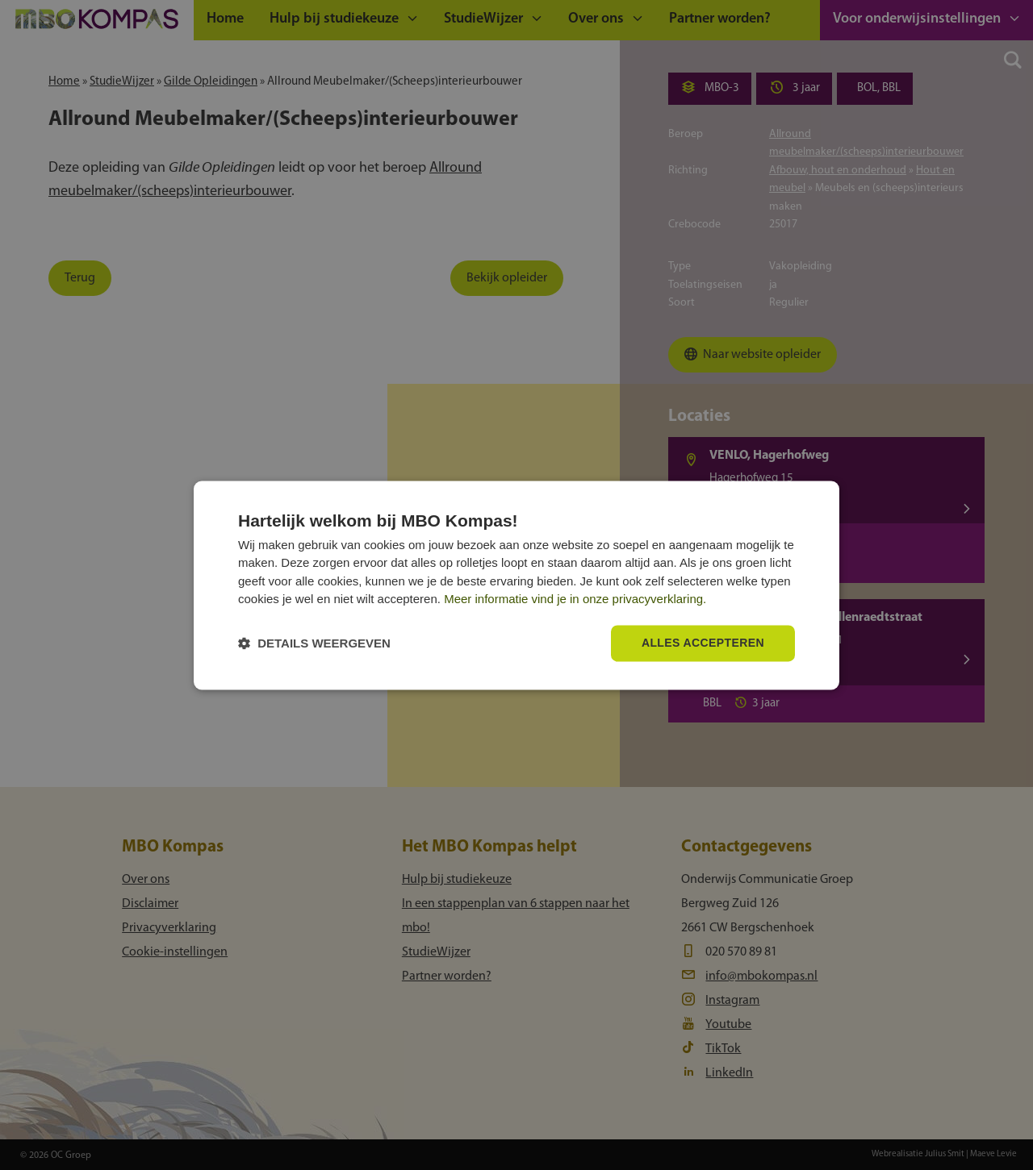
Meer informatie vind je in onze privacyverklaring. (575, 599)
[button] (314, 643)
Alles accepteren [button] (703, 642)
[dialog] (516, 585)
